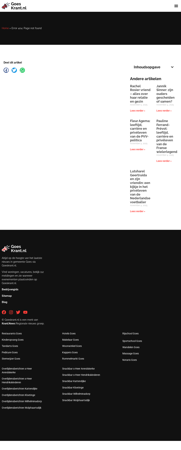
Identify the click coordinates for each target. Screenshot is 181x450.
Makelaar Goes (70, 339)
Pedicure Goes (10, 352)
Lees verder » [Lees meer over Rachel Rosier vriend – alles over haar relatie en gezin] (137, 110)
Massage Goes (130, 353)
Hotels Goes (69, 333)
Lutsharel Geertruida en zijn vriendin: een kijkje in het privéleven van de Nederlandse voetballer (140, 186)
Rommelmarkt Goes (73, 358)
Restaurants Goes (12, 333)
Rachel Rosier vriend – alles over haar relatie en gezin (140, 93)
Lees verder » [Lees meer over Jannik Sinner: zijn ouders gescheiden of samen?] (164, 110)
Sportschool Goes (132, 341)
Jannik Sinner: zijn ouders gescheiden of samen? (165, 93)
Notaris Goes (129, 359)
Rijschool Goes (130, 333)
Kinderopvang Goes (13, 339)
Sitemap (7, 295)
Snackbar (78, 368)
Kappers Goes (70, 352)
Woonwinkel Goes (72, 346)
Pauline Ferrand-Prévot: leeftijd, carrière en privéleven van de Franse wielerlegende (167, 136)
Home (5, 28)
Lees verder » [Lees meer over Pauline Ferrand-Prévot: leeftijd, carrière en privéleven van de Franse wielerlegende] (164, 161)
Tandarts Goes (10, 346)
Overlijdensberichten (19, 388)
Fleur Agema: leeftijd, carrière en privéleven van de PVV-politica (140, 130)
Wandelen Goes (130, 347)
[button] (176, 6)
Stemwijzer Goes (11, 358)
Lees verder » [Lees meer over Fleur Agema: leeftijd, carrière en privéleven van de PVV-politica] (137, 149)
